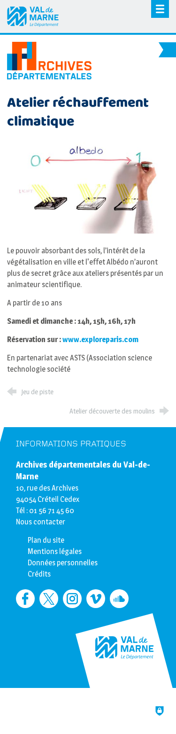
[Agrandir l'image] (88, 187)
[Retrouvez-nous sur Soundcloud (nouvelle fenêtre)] (119, 598)
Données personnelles (63, 562)
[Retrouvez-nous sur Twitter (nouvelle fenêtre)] (48, 598)
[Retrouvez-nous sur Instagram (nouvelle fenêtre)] (72, 598)
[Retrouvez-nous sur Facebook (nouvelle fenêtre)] (25, 598)
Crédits (39, 574)
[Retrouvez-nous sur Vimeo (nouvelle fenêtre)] (95, 598)
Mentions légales (55, 551)
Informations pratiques (71, 444)
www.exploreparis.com (100, 339)
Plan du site (46, 540)
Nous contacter (40, 521)
